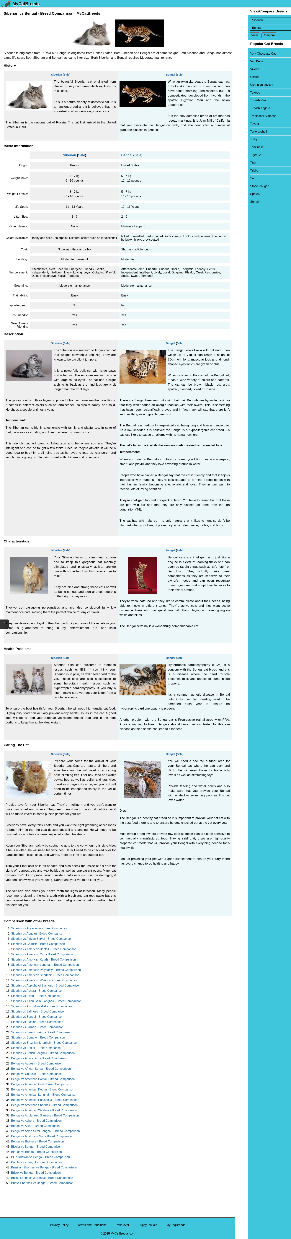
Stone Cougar (247, 186)
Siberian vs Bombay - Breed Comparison (38, 1037)
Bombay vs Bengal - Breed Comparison (37, 1162)
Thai (240, 162)
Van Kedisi (245, 61)
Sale (66, 74)
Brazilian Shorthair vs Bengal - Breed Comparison (44, 1167)
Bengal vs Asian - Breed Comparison (35, 1125)
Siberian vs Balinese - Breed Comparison (38, 1011)
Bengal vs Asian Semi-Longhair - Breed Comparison (45, 1131)
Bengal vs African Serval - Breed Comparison (41, 1068)
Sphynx (243, 193)
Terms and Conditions (92, 1225)
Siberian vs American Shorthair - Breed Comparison (45, 975)
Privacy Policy (59, 1225)
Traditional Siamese (251, 116)
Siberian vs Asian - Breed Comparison (36, 995)
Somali (242, 201)
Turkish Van (245, 100)
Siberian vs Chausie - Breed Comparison (38, 943)
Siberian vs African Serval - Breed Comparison (41, 938)
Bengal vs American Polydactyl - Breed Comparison (45, 1099)
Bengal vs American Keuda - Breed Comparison (42, 1089)
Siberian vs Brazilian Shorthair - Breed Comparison (44, 1042)
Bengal (170, 74)
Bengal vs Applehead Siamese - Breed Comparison (45, 1115)
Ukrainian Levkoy (249, 84)
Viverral (243, 69)
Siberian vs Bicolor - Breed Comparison (37, 1021)
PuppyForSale (147, 1225)
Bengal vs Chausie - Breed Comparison (37, 1073)
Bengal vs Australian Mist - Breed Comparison (41, 1136)
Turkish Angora (248, 108)
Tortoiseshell (246, 131)
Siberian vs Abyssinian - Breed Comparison (39, 928)
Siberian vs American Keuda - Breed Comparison (43, 959)
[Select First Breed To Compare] (263, 20)
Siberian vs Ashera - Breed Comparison (37, 990)
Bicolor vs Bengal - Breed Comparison (36, 1146)
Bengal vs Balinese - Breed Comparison (37, 1141)
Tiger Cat (244, 154)
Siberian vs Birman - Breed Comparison (37, 1027)
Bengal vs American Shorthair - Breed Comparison (44, 1105)
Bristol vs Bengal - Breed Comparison (36, 1172)
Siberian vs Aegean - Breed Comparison (37, 933)
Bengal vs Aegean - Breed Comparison (37, 1063)
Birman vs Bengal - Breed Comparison (36, 1151)
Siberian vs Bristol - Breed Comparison (36, 1047)
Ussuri (242, 77)
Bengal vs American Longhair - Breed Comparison (44, 1094)
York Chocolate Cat (250, 53)
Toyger (242, 123)
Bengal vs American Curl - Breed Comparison (41, 1084)
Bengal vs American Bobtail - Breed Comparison (43, 1079)
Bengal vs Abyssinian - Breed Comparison (39, 1058)
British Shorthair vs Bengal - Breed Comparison (42, 1183)
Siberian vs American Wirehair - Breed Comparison (44, 980)
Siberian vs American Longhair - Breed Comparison (45, 964)
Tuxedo (243, 92)
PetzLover (122, 1225)
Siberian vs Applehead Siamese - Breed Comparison (46, 985)
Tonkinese (244, 147)
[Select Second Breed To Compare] (263, 28)
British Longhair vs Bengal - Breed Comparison (42, 1177)
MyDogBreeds (175, 1225)
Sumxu (242, 178)
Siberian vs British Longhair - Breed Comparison (43, 1053)
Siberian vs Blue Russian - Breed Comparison (41, 1032)
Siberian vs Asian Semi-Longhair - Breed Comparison (46, 1001)
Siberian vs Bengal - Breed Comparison (37, 1016)
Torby (241, 139)
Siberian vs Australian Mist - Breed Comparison (42, 1006)
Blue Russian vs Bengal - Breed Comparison (40, 1157)
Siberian (56, 74)
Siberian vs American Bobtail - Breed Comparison (43, 949)
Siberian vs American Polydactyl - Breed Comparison (46, 969)
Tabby (242, 170)
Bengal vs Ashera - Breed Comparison (36, 1120)
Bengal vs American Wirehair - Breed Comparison (44, 1110)
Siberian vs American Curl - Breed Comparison (42, 954)
